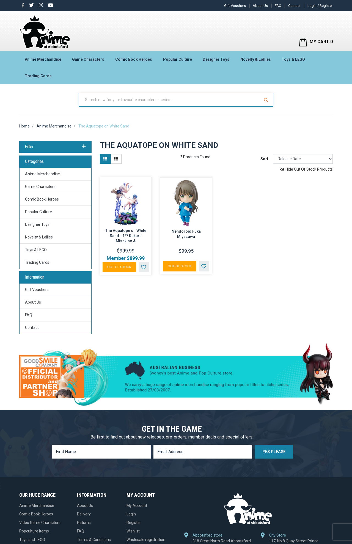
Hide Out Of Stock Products (306, 169)
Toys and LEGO (32, 539)
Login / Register (320, 6)
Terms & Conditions (94, 539)
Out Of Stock (119, 267)
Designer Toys (216, 59)
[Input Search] (170, 99)
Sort (264, 159)
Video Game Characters (40, 522)
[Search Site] (267, 99)
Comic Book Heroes (133, 59)
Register (134, 522)
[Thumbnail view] (105, 159)
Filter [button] (55, 146)
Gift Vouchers (235, 6)
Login (131, 514)
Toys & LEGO (293, 59)
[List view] (116, 159)
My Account (137, 505)
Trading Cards (38, 76)
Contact (294, 6)
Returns (84, 522)
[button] (144, 267)
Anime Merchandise (43, 59)
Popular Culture (177, 59)
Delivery (84, 514)
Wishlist (133, 531)
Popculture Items (34, 531)
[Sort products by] (303, 159)
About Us (260, 6)
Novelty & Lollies (255, 59)
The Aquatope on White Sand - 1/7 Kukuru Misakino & (125, 235)
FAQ (278, 6)
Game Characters (88, 59)
